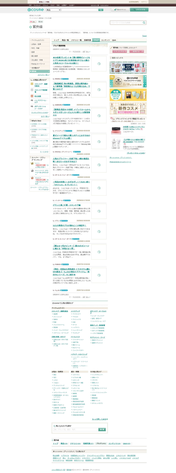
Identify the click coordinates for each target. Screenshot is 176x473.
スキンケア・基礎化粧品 (60, 311)
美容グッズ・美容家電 (97, 325)
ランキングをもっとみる (39, 112)
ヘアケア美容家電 (97, 333)
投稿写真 (87, 40)
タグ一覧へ (45, 116)
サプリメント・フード (97, 337)
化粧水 (56, 319)
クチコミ (75, 443)
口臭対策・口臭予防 (60, 407)
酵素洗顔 (94, 398)
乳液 (55, 322)
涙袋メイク (95, 377)
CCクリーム (76, 347)
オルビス (38, 178)
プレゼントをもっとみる (136, 153)
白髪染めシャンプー (78, 455)
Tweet (144, 36)
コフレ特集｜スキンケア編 (39, 140)
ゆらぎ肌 (106, 458)
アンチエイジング (59, 385)
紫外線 (38, 27)
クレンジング (58, 316)
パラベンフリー (77, 409)
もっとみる (44, 152)
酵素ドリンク (96, 400)
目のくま (56, 402)
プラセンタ (76, 385)
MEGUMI (69, 460)
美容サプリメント (97, 340)
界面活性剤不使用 (78, 401)
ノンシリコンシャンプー (99, 392)
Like (33, 21)
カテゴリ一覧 (95, 5)
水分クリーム (79, 460)
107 (84, 51)
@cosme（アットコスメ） (92, 470)
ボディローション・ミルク (40, 107)
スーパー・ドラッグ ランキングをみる (39, 188)
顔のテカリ (57, 399)
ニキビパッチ (121, 455)
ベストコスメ (104, 5)
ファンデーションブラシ (96, 455)
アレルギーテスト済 (79, 412)
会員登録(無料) (134, 2)
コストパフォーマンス (60, 392)
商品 (64, 443)
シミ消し (114, 458)
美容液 (56, 327)
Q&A (58, 5)
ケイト (37, 163)
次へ (87, 51)
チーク (75, 324)
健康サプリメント (97, 343)
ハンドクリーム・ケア (99, 321)
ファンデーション (78, 339)
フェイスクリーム (59, 324)
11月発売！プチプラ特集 (39, 129)
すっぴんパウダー (74, 458)
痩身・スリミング (59, 413)
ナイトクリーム (58, 460)
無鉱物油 (75, 399)
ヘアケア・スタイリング (79, 354)
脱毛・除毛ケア (97, 318)
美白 (55, 374)
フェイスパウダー (78, 350)
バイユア (135, 458)
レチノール (76, 388)
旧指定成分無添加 (78, 415)
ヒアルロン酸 (77, 377)
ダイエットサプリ (97, 403)
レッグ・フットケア (98, 316)
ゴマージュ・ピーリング (61, 333)
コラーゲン (76, 374)
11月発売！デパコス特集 (39, 124)
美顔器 (94, 395)
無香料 (75, 396)
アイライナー (77, 314)
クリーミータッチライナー (41, 172)
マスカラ (75, 316)
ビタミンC (76, 380)
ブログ (52, 5)
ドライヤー (86, 458)
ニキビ (56, 380)
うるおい (56, 382)
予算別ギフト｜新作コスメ (39, 135)
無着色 (75, 393)
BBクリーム (76, 345)
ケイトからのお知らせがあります (40, 165)
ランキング (37, 5)
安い (64, 458)
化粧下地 (75, 342)
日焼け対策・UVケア (59, 337)
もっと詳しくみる (99, 419)
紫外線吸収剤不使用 (79, 404)
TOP (30, 5)
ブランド (45, 5)
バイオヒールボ (125, 458)
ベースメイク (75, 337)
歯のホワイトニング (60, 410)
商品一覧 (65, 40)
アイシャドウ (77, 319)
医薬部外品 (89, 460)
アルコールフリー (78, 407)
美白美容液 (131, 455)
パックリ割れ (97, 458)
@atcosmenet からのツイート (120, 162)
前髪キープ (57, 458)
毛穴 (55, 377)
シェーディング (77, 330)
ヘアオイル (95, 385)
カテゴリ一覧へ (43, 75)
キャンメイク (39, 170)
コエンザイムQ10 (78, 390)
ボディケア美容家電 (98, 330)
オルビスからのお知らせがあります (40, 180)
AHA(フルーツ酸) (78, 382)
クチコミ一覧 (76, 40)
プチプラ (94, 380)
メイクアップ (75, 311)
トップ (56, 40)
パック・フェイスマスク (61, 330)
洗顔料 (56, 314)
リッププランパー (97, 374)
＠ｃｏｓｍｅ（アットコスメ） (121, 157)
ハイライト (76, 327)
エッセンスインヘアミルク (41, 182)
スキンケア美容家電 (98, 328)
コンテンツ (105, 40)
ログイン (144, 2)
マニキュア (76, 333)
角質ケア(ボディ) (59, 405)
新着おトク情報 (44, 2)
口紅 (74, 322)
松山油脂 (56, 455)
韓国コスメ (95, 382)
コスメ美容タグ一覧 (58, 470)
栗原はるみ (110, 455)
